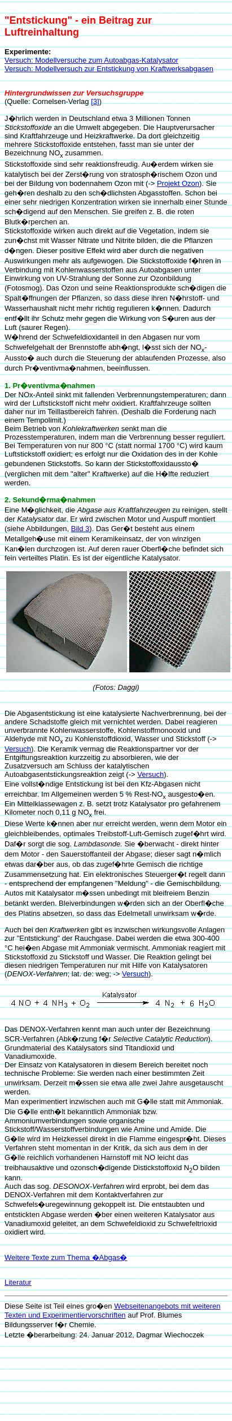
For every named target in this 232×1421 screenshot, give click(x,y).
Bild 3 (80, 528)
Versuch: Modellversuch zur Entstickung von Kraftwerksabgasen (109, 68)
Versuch (18, 749)
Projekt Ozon (178, 183)
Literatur (18, 1282)
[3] (95, 101)
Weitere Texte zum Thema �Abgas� (66, 1257)
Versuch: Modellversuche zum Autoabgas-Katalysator (91, 60)
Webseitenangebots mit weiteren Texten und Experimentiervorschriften (113, 1310)
